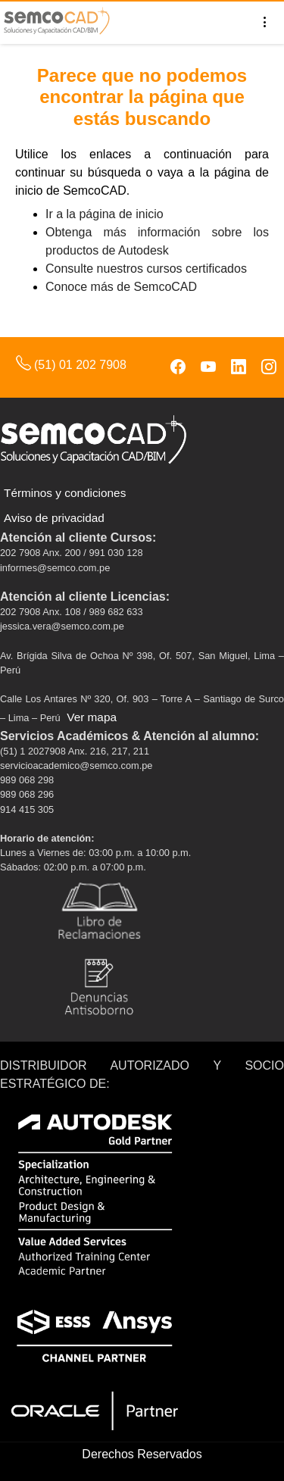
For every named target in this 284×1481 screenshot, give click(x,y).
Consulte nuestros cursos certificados (146, 268)
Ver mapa (92, 717)
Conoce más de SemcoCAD (121, 286)
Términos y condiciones (65, 492)
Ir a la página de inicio (104, 214)
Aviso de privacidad (54, 517)
